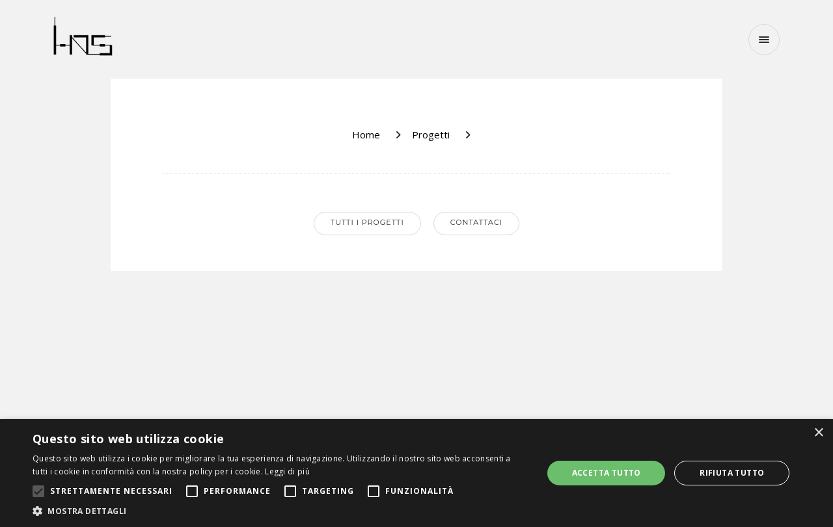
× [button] (818, 433)
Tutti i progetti (367, 222)
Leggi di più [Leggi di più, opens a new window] (287, 471)
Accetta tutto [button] (606, 472)
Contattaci (476, 222)
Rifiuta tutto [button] (732, 472)
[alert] (416, 473)
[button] (280, 510)
